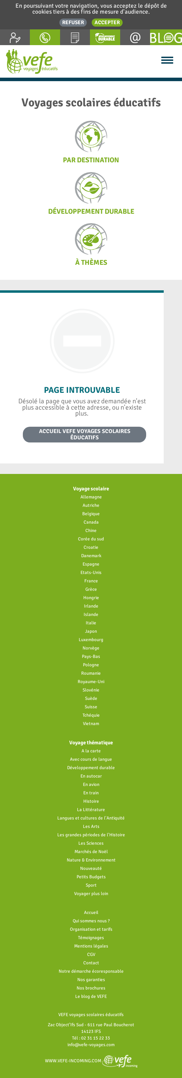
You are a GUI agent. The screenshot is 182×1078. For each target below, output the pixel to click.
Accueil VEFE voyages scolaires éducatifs (84, 434)
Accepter (107, 22)
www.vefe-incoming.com (91, 1061)
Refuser (73, 22)
